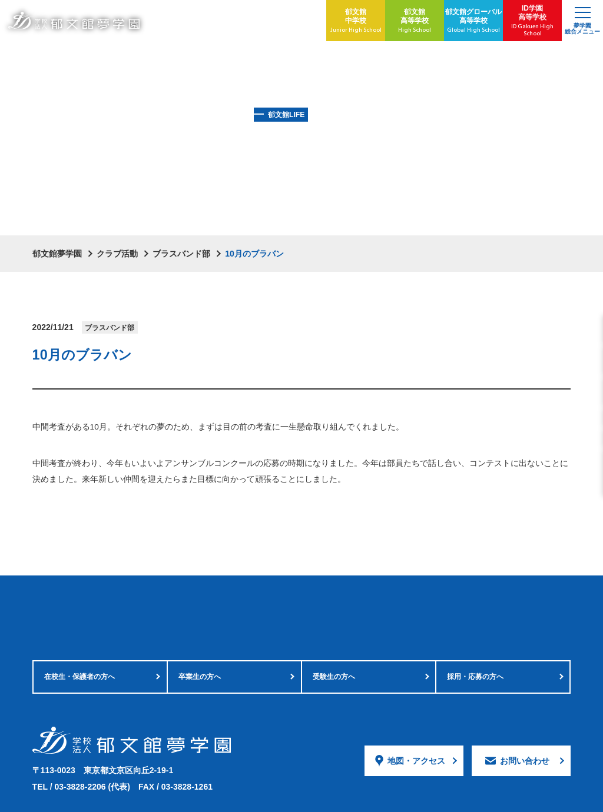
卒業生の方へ (199, 613)
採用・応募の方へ (475, 613)
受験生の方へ (334, 613)
